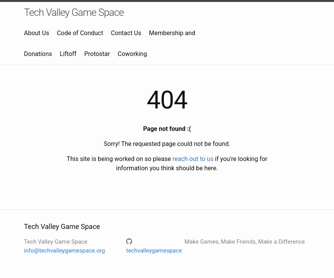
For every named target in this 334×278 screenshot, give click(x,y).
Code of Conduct (80, 33)
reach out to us (192, 159)
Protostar (97, 54)
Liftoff (68, 54)
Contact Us (126, 33)
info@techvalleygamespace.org (64, 250)
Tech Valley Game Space (74, 12)
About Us (36, 33)
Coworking (132, 54)
